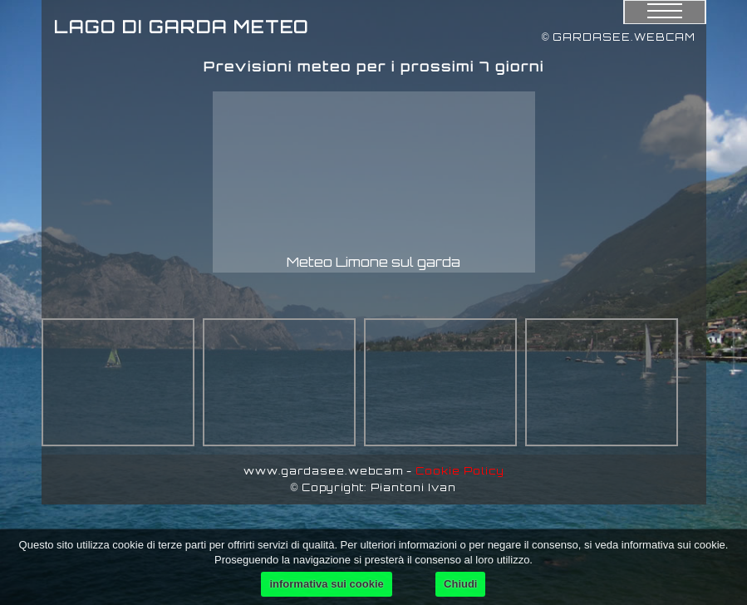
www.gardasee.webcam (323, 471)
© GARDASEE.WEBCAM (619, 37)
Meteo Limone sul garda (373, 261)
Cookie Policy (459, 471)
